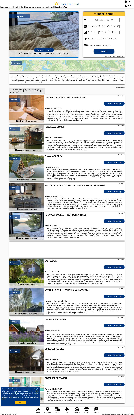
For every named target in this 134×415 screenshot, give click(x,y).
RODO (4, 399)
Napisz (131, 414)
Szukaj (104, 51)
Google (36, 389)
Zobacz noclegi (114, 103)
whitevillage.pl (67, 4)
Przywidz (13, 100)
